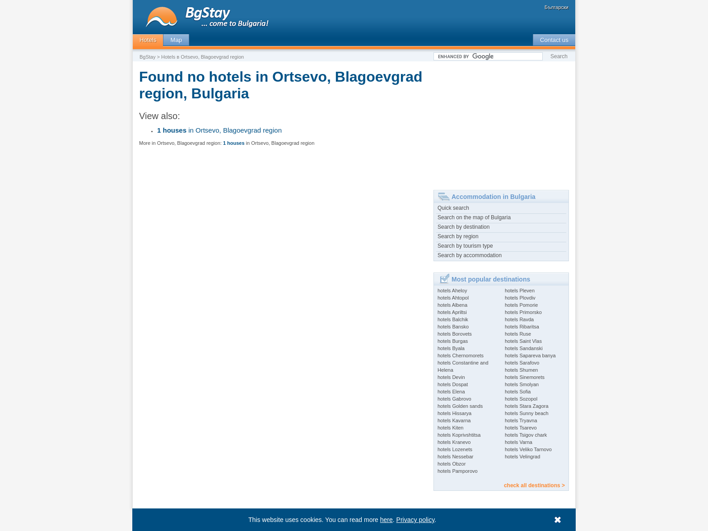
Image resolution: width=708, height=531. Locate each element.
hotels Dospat (453, 384)
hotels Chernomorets (461, 355)
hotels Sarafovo (522, 362)
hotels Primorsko (523, 312)
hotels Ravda (519, 319)
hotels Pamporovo (458, 471)
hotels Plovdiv (520, 297)
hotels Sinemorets (525, 377)
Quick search (453, 208)
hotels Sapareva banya (530, 355)
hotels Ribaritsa (522, 326)
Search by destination (463, 227)
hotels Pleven (520, 290)
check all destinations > (534, 485)
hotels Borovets (455, 334)
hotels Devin (451, 377)
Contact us (554, 40)
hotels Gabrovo (454, 399)
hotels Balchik (453, 319)
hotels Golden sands (460, 406)
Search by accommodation (470, 255)
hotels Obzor (452, 463)
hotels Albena (452, 305)
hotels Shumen (521, 370)
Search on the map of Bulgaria (474, 217)
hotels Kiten (450, 427)
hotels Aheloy (452, 290)
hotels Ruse (518, 334)
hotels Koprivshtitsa (459, 435)
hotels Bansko (453, 326)
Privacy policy (415, 519)
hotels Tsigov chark (526, 435)
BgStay (147, 57)
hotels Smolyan (522, 384)
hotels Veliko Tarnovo (528, 449)
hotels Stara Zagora (527, 406)
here (386, 519)
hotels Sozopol (521, 399)
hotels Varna (518, 442)
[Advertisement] (501, 122)
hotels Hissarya (454, 413)
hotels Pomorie (521, 305)
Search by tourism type (465, 246)
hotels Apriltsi (452, 312)
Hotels (148, 40)
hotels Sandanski (524, 348)
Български (556, 7)
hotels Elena (451, 391)
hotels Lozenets (455, 449)
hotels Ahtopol (453, 297)
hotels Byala (451, 348)
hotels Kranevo (454, 442)
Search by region (458, 236)
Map (176, 40)
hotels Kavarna (454, 420)
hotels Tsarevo (521, 427)
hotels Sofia (518, 391)
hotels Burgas (453, 341)
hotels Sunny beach (527, 413)
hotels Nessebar (456, 456)
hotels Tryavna (521, 420)
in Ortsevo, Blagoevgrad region (219, 130)
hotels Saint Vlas (523, 341)
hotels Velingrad (522, 456)
